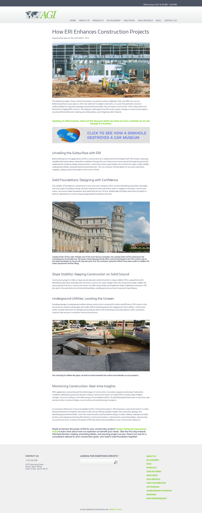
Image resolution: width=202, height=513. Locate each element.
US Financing (152, 487)
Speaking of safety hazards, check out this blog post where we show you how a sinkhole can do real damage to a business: (101, 122)
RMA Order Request (156, 498)
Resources (152, 475)
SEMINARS (151, 494)
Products (98, 20)
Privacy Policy (116, 509)
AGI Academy (114, 20)
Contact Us (170, 20)
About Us (84, 20)
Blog (158, 20)
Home (73, 20)
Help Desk (129, 20)
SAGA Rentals (145, 20)
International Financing (159, 491)
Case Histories (153, 471)
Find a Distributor (156, 483)
